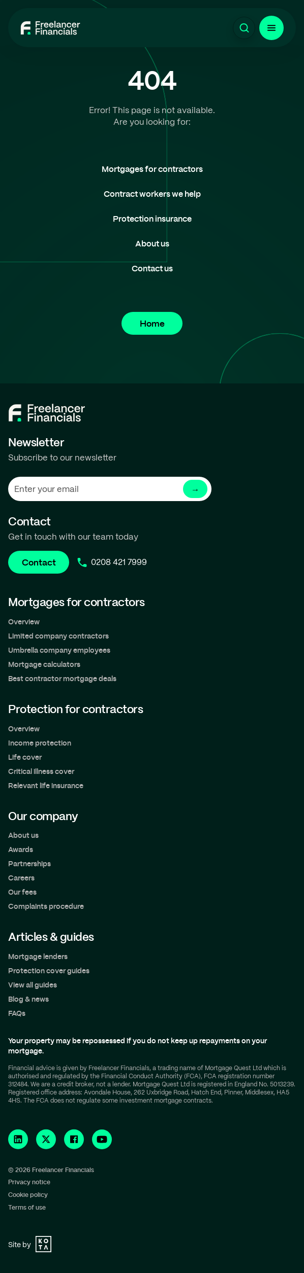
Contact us (152, 268)
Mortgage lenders (38, 956)
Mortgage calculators (44, 664)
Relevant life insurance (45, 785)
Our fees (22, 892)
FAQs (16, 1013)
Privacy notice (29, 1182)
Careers (21, 877)
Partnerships (29, 863)
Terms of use (27, 1207)
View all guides (32, 985)
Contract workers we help (152, 193)
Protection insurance (152, 218)
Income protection (39, 743)
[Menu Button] (271, 28)
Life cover (25, 757)
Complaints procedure (46, 906)
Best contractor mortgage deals (62, 678)
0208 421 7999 (119, 562)
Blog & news (28, 999)
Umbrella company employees (59, 650)
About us (152, 243)
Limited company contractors (58, 636)
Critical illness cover (41, 771)
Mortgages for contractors (152, 168)
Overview (24, 621)
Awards (20, 849)
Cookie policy (28, 1194)
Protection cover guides (48, 970)
